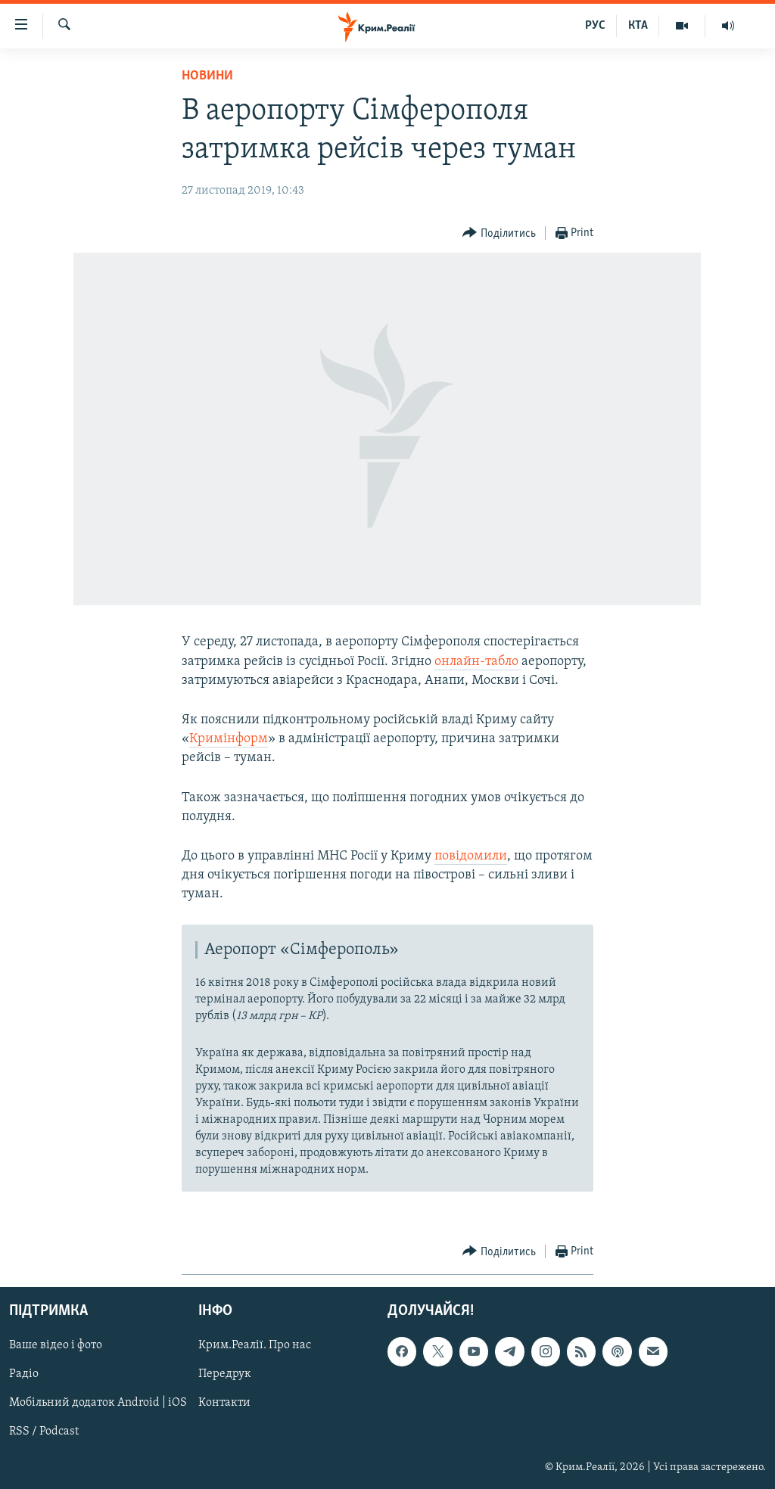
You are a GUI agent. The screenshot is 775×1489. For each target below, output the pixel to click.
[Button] (499, 233)
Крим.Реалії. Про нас (254, 1346)
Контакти (224, 1403)
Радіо (24, 1375)
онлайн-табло (477, 661)
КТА (638, 26)
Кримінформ (228, 739)
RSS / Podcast (44, 1432)
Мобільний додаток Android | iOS (98, 1403)
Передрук (224, 1375)
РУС (595, 26)
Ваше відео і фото (55, 1346)
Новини (207, 76)
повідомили (470, 856)
